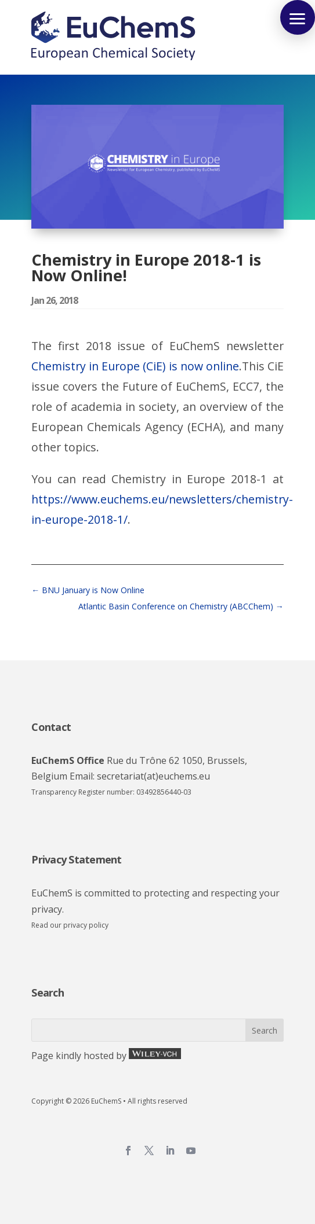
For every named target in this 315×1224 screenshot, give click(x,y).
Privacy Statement (76, 859)
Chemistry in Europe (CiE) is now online (134, 366)
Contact (51, 727)
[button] (297, 17)
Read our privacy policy (69, 925)
